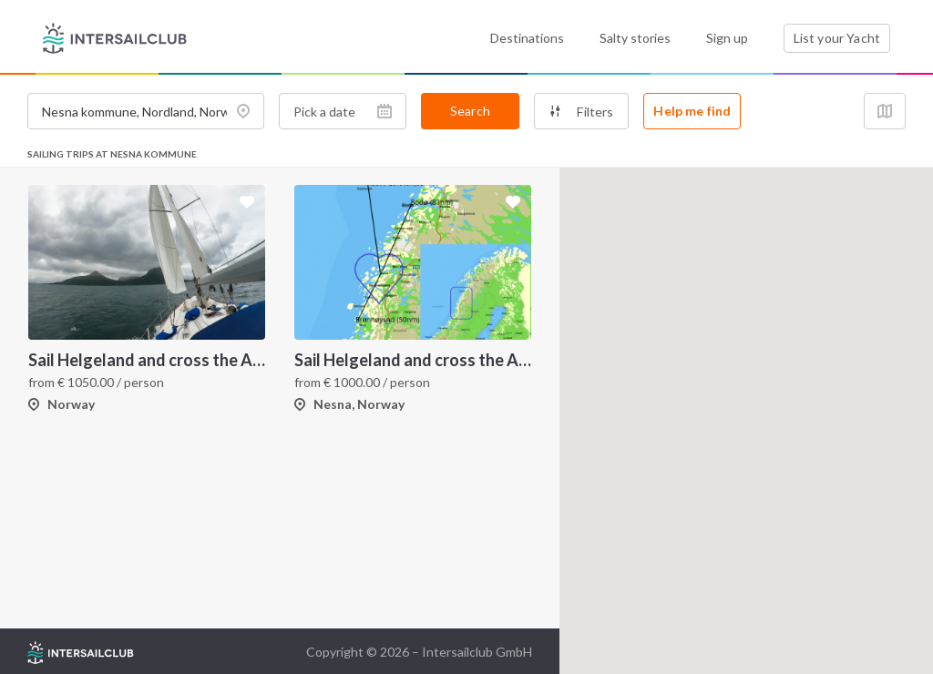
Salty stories (635, 38)
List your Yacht (837, 38)
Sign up (727, 38)
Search (470, 110)
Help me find (692, 110)
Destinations (527, 38)
